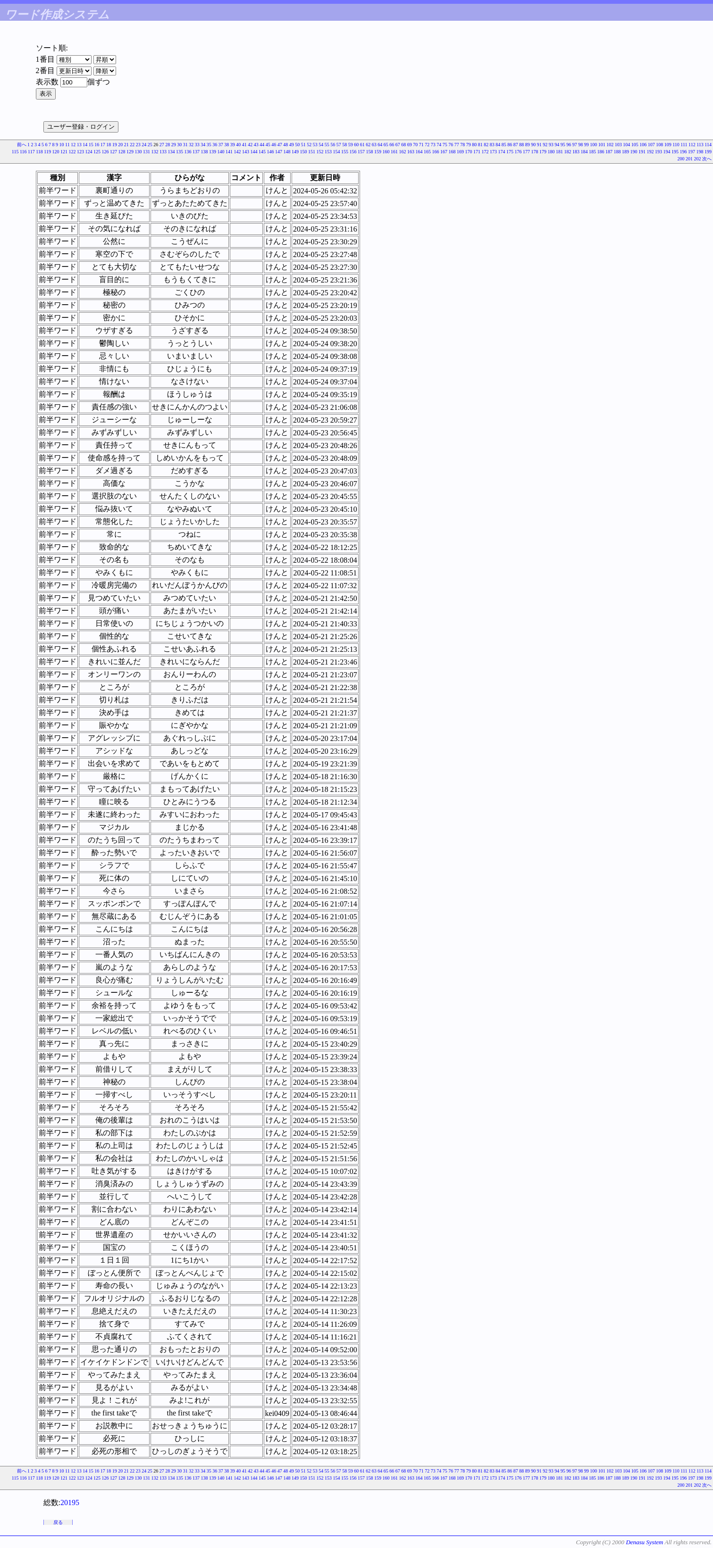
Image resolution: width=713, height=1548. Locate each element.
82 (486, 144)
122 (72, 151)
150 (303, 151)
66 (391, 144)
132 (155, 151)
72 (427, 144)
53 (315, 144)
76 (450, 144)
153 (328, 151)
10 (61, 144)
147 (278, 151)
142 (237, 151)
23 (138, 144)
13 (79, 144)
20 (120, 144)
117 (31, 151)
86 (509, 144)
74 (438, 144)
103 (618, 144)
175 (509, 151)
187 (608, 151)
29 (173, 144)
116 (23, 151)
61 (362, 144)
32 (191, 144)
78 (462, 144)
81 (480, 144)
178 (534, 151)
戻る (58, 1522)
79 (468, 144)
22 (132, 144)
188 (617, 151)
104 (626, 144)
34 (203, 144)
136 (188, 151)
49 (291, 144)
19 (114, 144)
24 (144, 144)
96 (568, 144)
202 (697, 158)
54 (321, 144)
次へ (707, 158)
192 (650, 151)
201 (689, 158)
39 (232, 144)
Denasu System (644, 1542)
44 (262, 144)
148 (287, 151)
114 (708, 144)
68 (403, 144)
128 (122, 151)
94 (556, 144)
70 (415, 144)
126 (105, 151)
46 (273, 144)
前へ (21, 144)
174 (501, 151)
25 (150, 144)
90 (533, 144)
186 (600, 151)
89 (527, 144)
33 (197, 144)
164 (419, 151)
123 (80, 151)
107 (651, 144)
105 (634, 144)
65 (386, 144)
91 (539, 144)
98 (580, 144)
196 (683, 151)
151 (311, 151)
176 (518, 151)
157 (361, 151)
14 (85, 144)
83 (492, 144)
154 (336, 151)
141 (229, 151)
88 (521, 144)
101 (601, 144)
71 (421, 144)
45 (268, 144)
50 (297, 144)
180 (551, 151)
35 (209, 144)
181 (559, 151)
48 (285, 144)
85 (504, 144)
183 (575, 151)
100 (593, 144)
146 (270, 151)
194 (667, 151)
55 (327, 144)
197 (691, 151)
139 (212, 151)
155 (344, 151)
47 (279, 144)
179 (542, 151)
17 (103, 144)
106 (642, 144)
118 (39, 151)
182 (567, 151)
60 (356, 144)
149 (295, 151)
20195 (69, 1502)
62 (368, 144)
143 (245, 151)
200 (681, 158)
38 (226, 144)
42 (250, 144)
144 (254, 151)
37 (220, 144)
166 (435, 151)
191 (642, 151)
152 (320, 151)
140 (221, 151)
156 (353, 151)
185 (592, 151)
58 (344, 144)
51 (303, 144)
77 (456, 144)
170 (468, 151)
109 (667, 144)
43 (256, 144)
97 (574, 144)
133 (163, 151)
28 (167, 144)
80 (474, 144)
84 (497, 144)
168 (452, 151)
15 (91, 144)
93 (551, 144)
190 (634, 151)
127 (113, 151)
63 (374, 144)
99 (586, 144)
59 (350, 144)
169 (460, 151)
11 (67, 144)
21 (126, 144)
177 (526, 151)
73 (433, 144)
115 (15, 151)
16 (96, 144)
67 (397, 144)
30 (179, 144)
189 (625, 151)
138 (204, 151)
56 (332, 144)
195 (675, 151)
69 (409, 144)
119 (47, 151)
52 (309, 144)
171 (476, 151)
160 (386, 151)
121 (63, 151)
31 (185, 144)
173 (493, 151)
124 (88, 151)
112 (692, 144)
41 (244, 144)
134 (171, 151)
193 (658, 151)
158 (369, 151)
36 (214, 144)
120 (55, 151)
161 (394, 151)
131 (146, 151)
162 (402, 151)
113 (700, 144)
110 (675, 144)
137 (196, 151)
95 (563, 144)
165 (427, 151)
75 (445, 144)
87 (515, 144)
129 (130, 151)
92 (545, 144)
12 (73, 144)
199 (708, 151)
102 (609, 144)
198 (700, 151)
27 (161, 144)
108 (659, 144)
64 (379, 144)
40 (238, 144)
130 (138, 151)
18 (108, 144)
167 (443, 151)
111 (683, 144)
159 (377, 151)
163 (410, 151)
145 (262, 151)
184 (584, 151)
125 (97, 151)
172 (485, 151)
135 (179, 151)
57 (338, 144)
